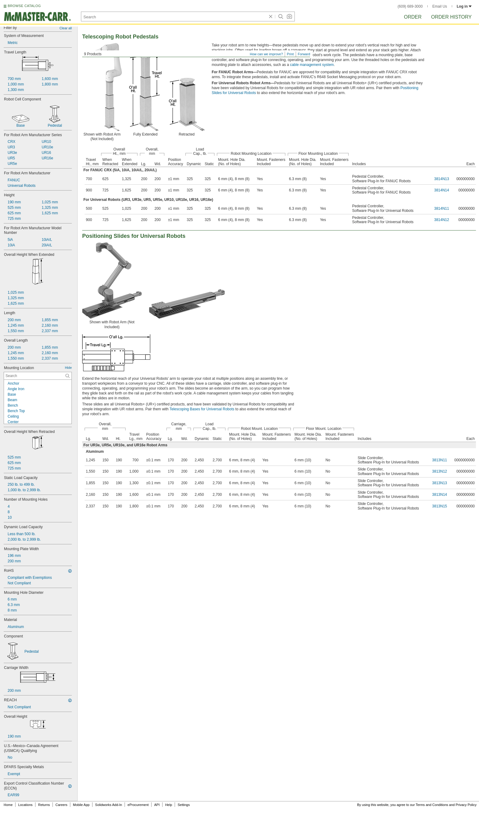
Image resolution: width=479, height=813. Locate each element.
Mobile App (81, 805)
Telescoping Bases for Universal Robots (202, 409)
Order (413, 17)
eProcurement (138, 805)
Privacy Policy (466, 805)
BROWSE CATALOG (24, 6)
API (157, 805)
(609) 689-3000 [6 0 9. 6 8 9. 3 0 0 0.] (410, 6)
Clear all (66, 28)
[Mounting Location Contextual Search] (38, 376)
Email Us (439, 6)
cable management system (312, 65)
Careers (61, 805)
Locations (25, 805)
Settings (183, 805)
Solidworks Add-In (108, 805)
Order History (451, 17)
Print (290, 54)
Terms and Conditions (432, 805)
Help (168, 805)
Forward (304, 54)
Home (8, 805)
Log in (464, 6)
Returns (44, 805)
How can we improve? (266, 54)
